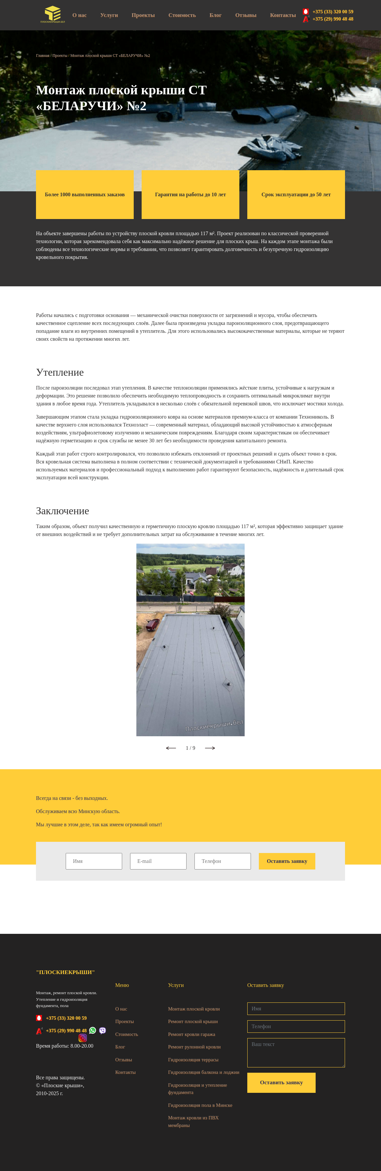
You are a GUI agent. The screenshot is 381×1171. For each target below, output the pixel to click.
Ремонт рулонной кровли (194, 1046)
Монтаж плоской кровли (194, 1008)
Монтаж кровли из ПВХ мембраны (193, 1121)
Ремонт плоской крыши (193, 1021)
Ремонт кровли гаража (191, 1034)
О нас (79, 15)
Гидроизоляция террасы (193, 1059)
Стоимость (182, 15)
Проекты (143, 15)
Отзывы (245, 15)
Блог (215, 15)
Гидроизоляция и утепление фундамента (197, 1088)
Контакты (283, 15)
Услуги (109, 15)
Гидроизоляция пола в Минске (200, 1105)
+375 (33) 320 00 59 (333, 11)
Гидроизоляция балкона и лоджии (203, 1072)
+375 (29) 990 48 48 (333, 18)
